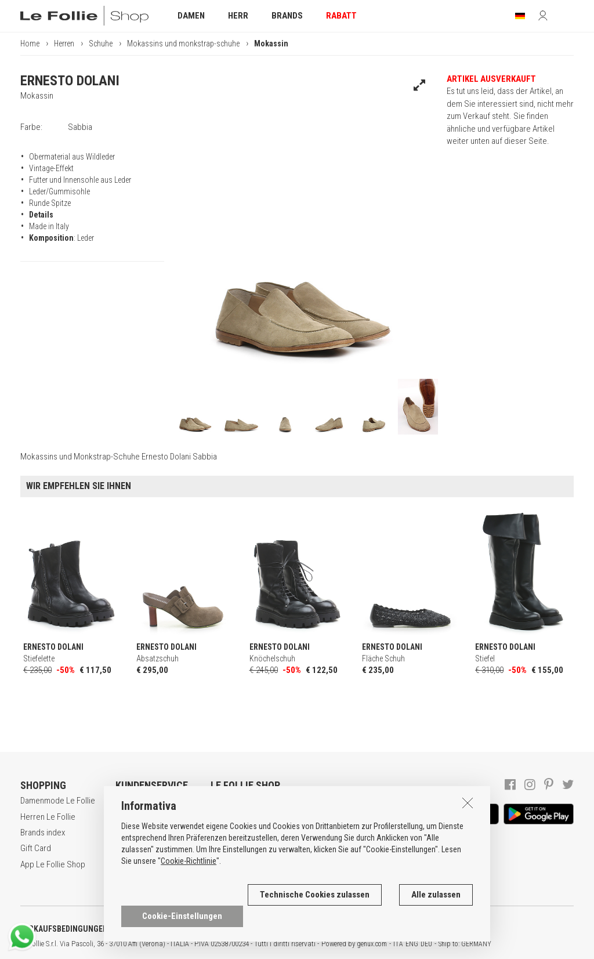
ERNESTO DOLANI (69, 80)
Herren (64, 43)
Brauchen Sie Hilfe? (149, 800)
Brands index (42, 832)
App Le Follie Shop (52, 864)
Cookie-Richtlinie (188, 877)
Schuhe (101, 43)
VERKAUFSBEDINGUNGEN (64, 928)
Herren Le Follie (47, 817)
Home (29, 43)
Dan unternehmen (241, 800)
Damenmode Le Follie (57, 800)
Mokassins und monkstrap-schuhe (183, 43)
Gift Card (35, 848)
